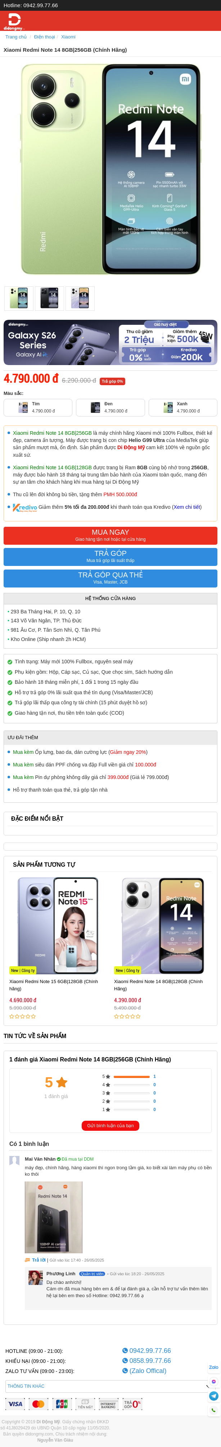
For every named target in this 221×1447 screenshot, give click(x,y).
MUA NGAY (110, 536)
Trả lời (39, 1260)
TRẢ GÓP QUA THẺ (110, 579)
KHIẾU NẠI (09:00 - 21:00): (35, 1361)
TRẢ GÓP (110, 557)
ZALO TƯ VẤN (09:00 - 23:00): (40, 1371)
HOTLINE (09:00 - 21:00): (34, 1351)
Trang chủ (16, 37)
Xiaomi (68, 37)
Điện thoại (44, 37)
